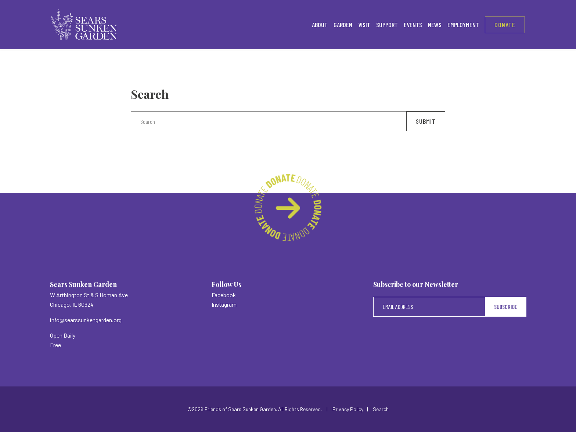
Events (413, 25)
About (320, 25)
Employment (463, 25)
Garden (343, 25)
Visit (364, 25)
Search (381, 409)
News (435, 25)
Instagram (224, 304)
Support (387, 25)
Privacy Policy (347, 409)
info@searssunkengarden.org (86, 319)
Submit (426, 121)
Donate (504, 25)
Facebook (224, 294)
